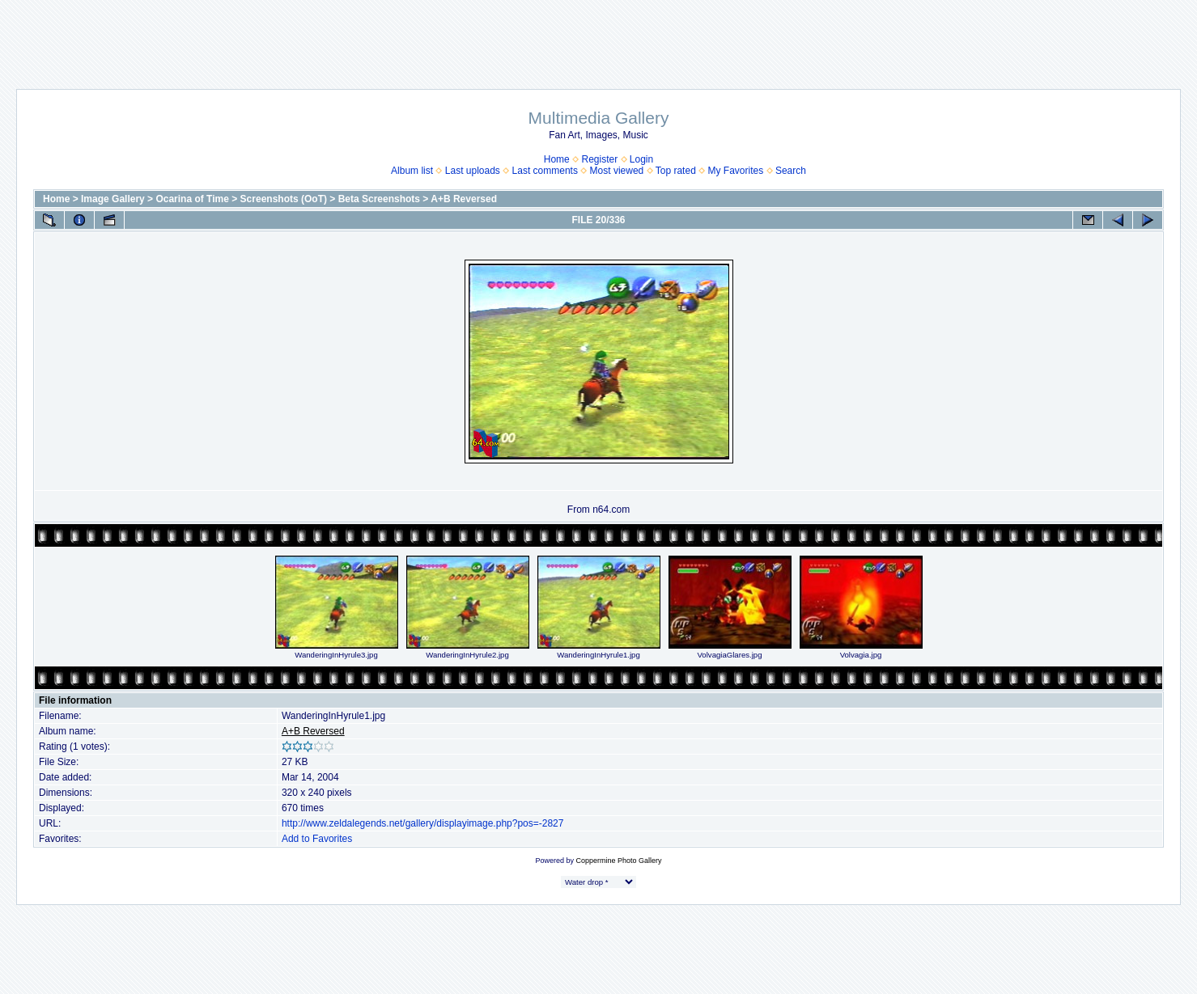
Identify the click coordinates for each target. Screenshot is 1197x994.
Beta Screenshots (379, 199)
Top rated (676, 170)
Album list (412, 170)
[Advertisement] (599, 36)
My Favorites (736, 170)
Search (790, 170)
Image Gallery (113, 199)
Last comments (545, 170)
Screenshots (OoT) (283, 199)
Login (641, 159)
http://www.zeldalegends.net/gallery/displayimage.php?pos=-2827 (423, 823)
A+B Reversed (464, 199)
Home (557, 159)
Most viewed (617, 170)
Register (599, 159)
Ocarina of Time (191, 199)
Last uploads (472, 170)
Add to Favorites (317, 838)
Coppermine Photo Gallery (618, 861)
